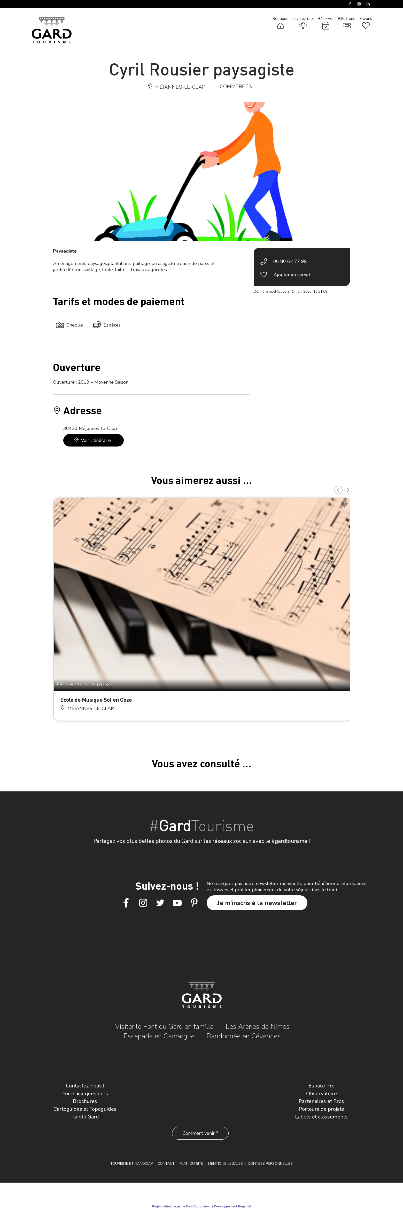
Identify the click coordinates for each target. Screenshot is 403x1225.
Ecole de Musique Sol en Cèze (96, 699)
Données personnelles (270, 1163)
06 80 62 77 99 (290, 261)
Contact (166, 1163)
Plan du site (191, 1163)
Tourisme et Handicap (131, 1163)
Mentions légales (225, 1163)
